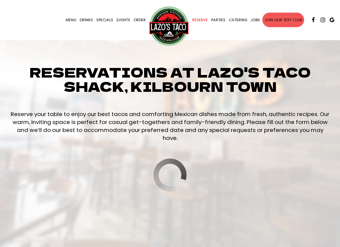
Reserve (200, 20)
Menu (71, 20)
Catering (238, 20)
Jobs (255, 20)
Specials (104, 20)
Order (139, 20)
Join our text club (283, 20)
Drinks (86, 20)
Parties (218, 20)
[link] (169, 26)
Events (123, 20)
